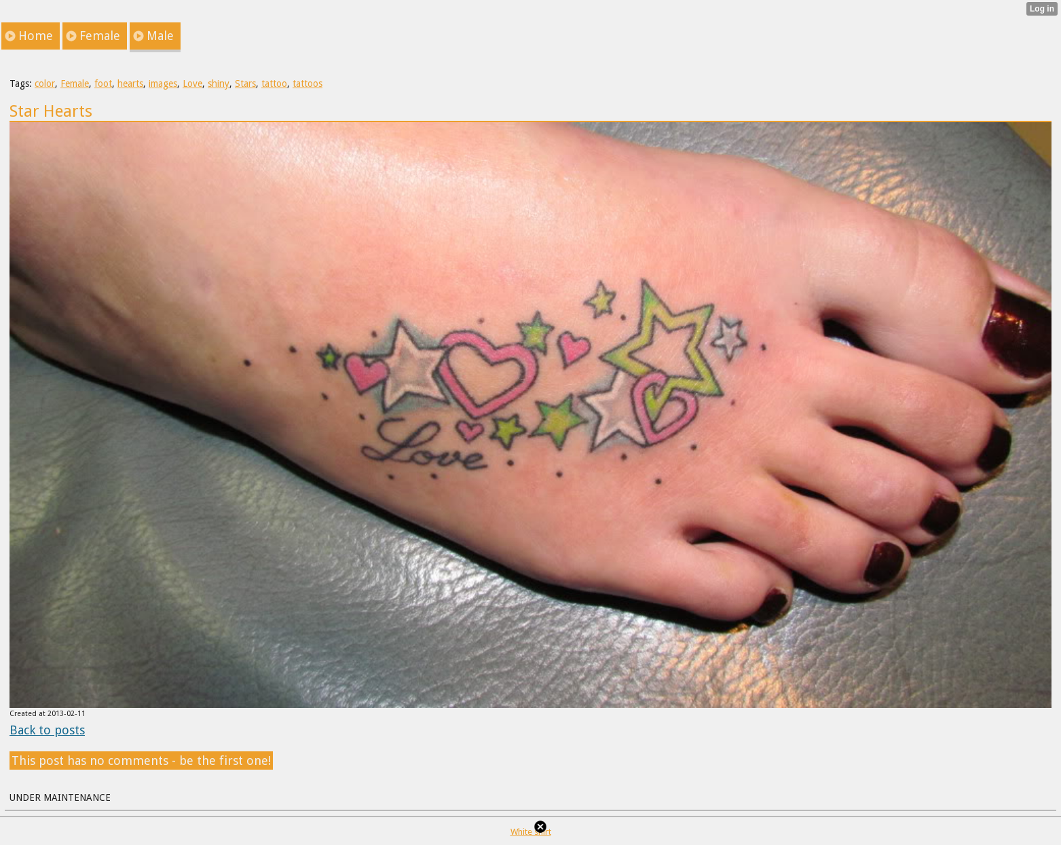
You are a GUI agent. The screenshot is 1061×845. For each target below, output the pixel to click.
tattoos (307, 83)
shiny (218, 83)
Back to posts (47, 730)
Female (74, 83)
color (45, 83)
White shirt (530, 832)
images (163, 83)
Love (192, 83)
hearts (130, 83)
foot (103, 83)
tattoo (274, 83)
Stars (245, 83)
